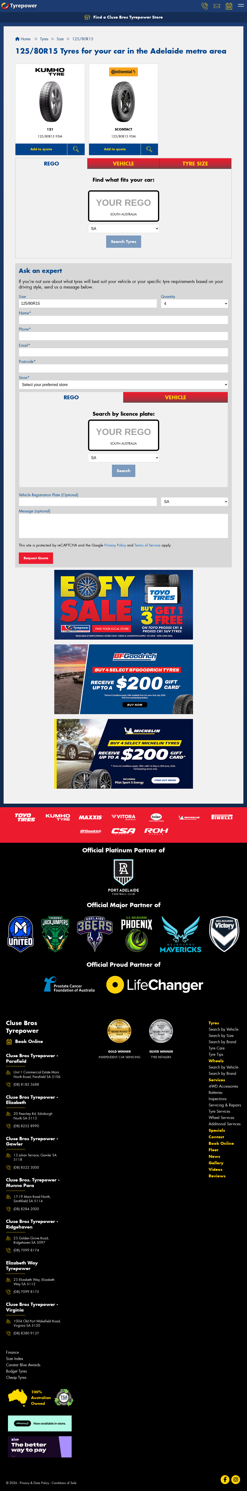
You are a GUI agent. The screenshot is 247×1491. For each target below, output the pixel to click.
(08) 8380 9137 (26, 1333)
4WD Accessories (223, 1086)
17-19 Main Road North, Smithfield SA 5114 (32, 1198)
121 (50, 129)
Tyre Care (217, 1048)
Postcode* (27, 361)
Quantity (168, 296)
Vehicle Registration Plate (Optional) (48, 494)
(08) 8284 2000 (26, 1209)
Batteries (215, 1092)
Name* (25, 313)
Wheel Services (221, 1117)
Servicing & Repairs (225, 1105)
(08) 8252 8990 (26, 1126)
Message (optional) (34, 511)
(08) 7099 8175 (26, 1292)
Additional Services (224, 1123)
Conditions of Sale (64, 1483)
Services (217, 1080)
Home (22, 38)
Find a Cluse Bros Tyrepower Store (123, 17)
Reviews (217, 1176)
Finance (12, 1352)
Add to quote (41, 149)
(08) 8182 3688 (26, 1084)
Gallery (216, 1163)
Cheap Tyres (16, 1377)
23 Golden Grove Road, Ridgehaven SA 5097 (31, 1240)
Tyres (214, 1023)
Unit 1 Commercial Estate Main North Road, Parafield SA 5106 (37, 1074)
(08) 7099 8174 (26, 1250)
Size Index (14, 1358)
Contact (216, 1136)
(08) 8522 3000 (26, 1167)
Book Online (221, 1143)
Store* (24, 377)
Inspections (217, 1098)
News (214, 1156)
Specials (217, 1130)
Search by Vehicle (223, 1029)
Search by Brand (222, 1041)
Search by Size (221, 1035)
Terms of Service (147, 545)
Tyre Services (219, 1111)
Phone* (25, 329)
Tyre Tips (216, 1054)
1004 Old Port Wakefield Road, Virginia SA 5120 (37, 1323)
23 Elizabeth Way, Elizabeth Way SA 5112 (34, 1281)
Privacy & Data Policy (34, 1483)
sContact (123, 129)
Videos (215, 1169)
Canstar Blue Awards (23, 1364)
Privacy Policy (115, 545)
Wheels (216, 1060)
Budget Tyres (16, 1371)
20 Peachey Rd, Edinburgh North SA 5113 (33, 1115)
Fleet (213, 1150)
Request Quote (36, 558)
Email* (24, 345)
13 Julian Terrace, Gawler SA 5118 (35, 1157)
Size (22, 296)
